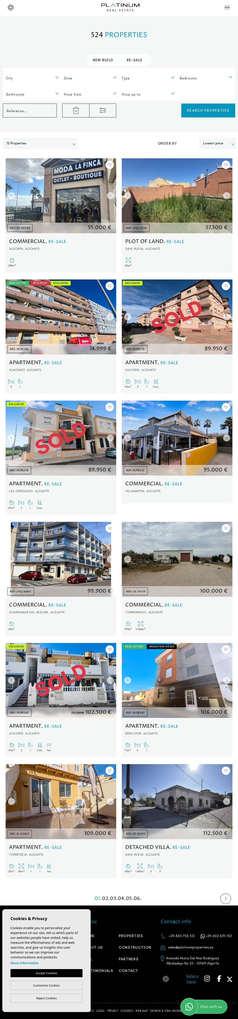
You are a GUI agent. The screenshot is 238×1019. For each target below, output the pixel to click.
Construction (135, 947)
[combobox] (32, 77)
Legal (100, 1011)
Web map (142, 1011)
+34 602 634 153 (219, 936)
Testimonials (98, 970)
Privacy (112, 1011)
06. (137, 899)
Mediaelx (179, 1011)
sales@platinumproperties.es (190, 947)
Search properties (208, 110)
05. (129, 899)
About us (93, 947)
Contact (128, 970)
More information (24, 963)
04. (122, 899)
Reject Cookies (46, 998)
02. (106, 899)
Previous (10, 195)
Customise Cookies (46, 985)
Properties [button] (131, 936)
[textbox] (33, 78)
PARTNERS (129, 959)
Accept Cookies (46, 973)
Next (111, 195)
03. (114, 899)
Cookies (127, 1011)
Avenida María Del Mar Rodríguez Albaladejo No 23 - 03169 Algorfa (192, 960)
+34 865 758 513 (182, 936)
